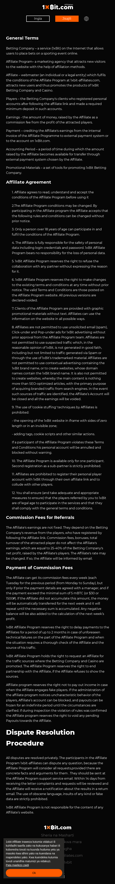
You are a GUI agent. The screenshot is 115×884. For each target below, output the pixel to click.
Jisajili (66, 18)
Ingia (37, 18)
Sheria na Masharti (57, 835)
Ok (34, 872)
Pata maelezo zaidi (17, 865)
